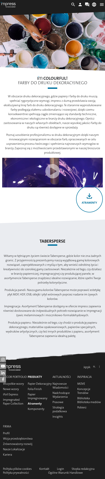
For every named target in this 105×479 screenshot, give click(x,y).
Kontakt (44, 469)
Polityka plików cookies (17, 469)
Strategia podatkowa (59, 409)
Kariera (7, 454)
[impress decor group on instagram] (3, 359)
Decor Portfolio (15, 377)
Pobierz (81, 407)
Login (60, 469)
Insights (57, 416)
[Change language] (94, 6)
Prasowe (57, 402)
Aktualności (61, 377)
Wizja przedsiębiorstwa (17, 438)
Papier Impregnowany (37, 396)
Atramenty (89, 203)
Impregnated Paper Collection (13, 401)
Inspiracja (84, 377)
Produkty (35, 377)
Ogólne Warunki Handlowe (65, 473)
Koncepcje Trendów (83, 391)
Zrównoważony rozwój (17, 444)
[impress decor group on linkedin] (3, 373)
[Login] (80, 6)
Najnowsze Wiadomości (60, 385)
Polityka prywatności (16, 473)
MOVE (81, 384)
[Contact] (87, 6)
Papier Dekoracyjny (40, 384)
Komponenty (36, 409)
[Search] (73, 6)
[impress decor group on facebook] (3, 379)
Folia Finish (35, 389)
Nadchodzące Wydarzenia (61, 395)
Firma (7, 426)
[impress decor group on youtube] (3, 366)
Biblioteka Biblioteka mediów (89, 400)
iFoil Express (10, 394)
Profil (6, 433)
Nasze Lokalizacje (14, 449)
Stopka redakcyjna (83, 469)
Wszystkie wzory (13, 384)
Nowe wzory (11, 389)
